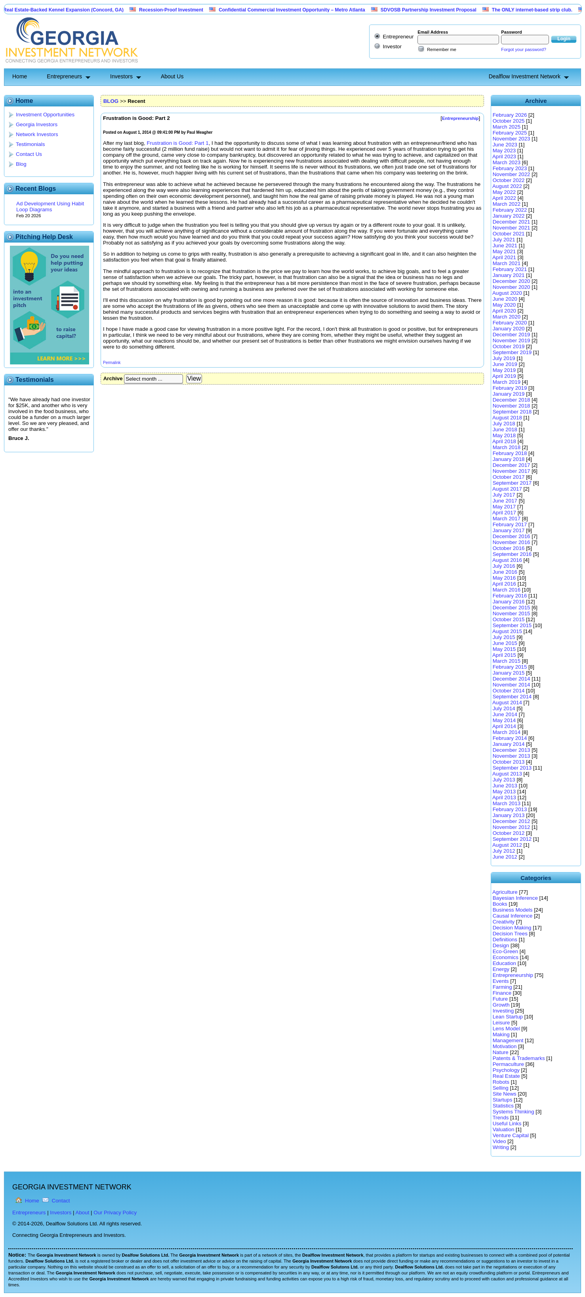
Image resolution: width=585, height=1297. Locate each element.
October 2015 (509, 619)
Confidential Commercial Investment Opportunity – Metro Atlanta (307, 10)
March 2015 (506, 661)
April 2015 (504, 655)
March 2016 (506, 590)
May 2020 (504, 305)
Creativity (504, 922)
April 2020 (504, 311)
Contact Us (29, 154)
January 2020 (509, 329)
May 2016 (504, 578)
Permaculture (508, 1064)
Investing (503, 1011)
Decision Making (512, 928)
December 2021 (511, 222)
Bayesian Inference (515, 898)
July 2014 (504, 708)
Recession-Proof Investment (186, 10)
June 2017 (505, 501)
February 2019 (510, 388)
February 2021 (510, 269)
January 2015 (509, 673)
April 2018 (504, 441)
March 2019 (506, 382)
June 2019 (505, 364)
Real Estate (506, 1076)
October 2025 (509, 121)
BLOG (111, 101)
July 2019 (504, 358)
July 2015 (504, 637)
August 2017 (507, 489)
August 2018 (507, 418)
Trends (500, 1118)
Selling (501, 1088)
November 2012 (511, 827)
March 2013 (506, 803)
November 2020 (511, 287)
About (83, 1212)
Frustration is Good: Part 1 (177, 143)
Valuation (503, 1129)
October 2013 (509, 762)
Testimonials (30, 144)
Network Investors (37, 134)
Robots (501, 1082)
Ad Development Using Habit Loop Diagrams (50, 206)
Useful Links (507, 1123)
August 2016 (507, 560)
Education (504, 963)
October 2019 (509, 346)
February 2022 (510, 210)
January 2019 (509, 394)
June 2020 (505, 299)
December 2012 (511, 821)
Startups (503, 1100)
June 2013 (505, 786)
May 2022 (504, 192)
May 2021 (504, 251)
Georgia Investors (36, 124)
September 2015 (512, 625)
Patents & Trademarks (519, 1058)
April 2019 (504, 376)
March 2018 (506, 447)
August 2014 (507, 702)
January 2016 (509, 602)
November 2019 (511, 340)
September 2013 (512, 768)
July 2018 (504, 424)
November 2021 (511, 228)
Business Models (513, 910)
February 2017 (510, 524)
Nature (501, 1052)
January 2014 (509, 744)
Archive (113, 378)
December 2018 (511, 400)
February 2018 (510, 453)
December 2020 (511, 281)
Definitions (505, 939)
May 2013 (504, 792)
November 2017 (511, 471)
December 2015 (511, 608)
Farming (502, 987)
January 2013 (509, 815)
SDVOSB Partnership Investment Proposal (444, 10)
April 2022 (504, 198)
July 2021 (504, 240)
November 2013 (511, 756)
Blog (21, 164)
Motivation (505, 1046)
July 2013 (504, 780)
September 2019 (512, 352)
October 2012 (509, 833)
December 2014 (511, 679)
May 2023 (504, 151)
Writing (501, 1147)
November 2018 (511, 406)
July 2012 (504, 851)
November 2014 (511, 685)
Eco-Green (505, 951)
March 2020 (506, 317)
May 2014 (504, 720)
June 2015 (505, 643)
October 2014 (509, 691)
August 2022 (507, 186)
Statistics (503, 1106)
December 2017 (511, 465)
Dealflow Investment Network (524, 76)
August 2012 (507, 845)
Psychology (506, 1070)
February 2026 (510, 115)
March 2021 (506, 263)
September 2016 (512, 554)
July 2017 (504, 495)
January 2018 (509, 459)
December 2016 (511, 536)
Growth (501, 1005)
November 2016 (511, 542)
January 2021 (509, 275)
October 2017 (509, 477)
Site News (504, 1094)
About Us (172, 76)
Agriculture (505, 892)
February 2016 (510, 596)
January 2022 (509, 216)
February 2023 (510, 168)
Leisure (501, 1023)
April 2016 (504, 584)
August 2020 (507, 293)
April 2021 (504, 257)
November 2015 (511, 613)
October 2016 (509, 548)
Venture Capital (511, 1135)
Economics (505, 957)
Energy (501, 969)
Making (501, 1034)
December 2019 (511, 335)
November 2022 (511, 174)
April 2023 (504, 156)
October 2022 (509, 180)
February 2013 (510, 809)
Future (500, 999)
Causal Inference (513, 916)
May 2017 (504, 507)
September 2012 (512, 839)
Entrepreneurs (64, 76)
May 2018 (504, 435)
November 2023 (511, 139)
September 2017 (512, 483)
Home (19, 76)
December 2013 (511, 750)
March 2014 (506, 732)
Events (501, 981)
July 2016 (504, 566)
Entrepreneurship (513, 975)
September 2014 (512, 697)
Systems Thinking (513, 1112)
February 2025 (510, 133)
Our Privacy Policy (115, 1212)
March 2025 (506, 127)
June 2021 (505, 245)
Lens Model (506, 1029)
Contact (61, 1201)
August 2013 (507, 774)
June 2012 (505, 857)
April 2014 (504, 726)
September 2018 (512, 412)
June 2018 (505, 429)
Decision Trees (510, 934)
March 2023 (506, 162)
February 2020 (510, 323)
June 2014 (505, 714)
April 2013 (504, 797)
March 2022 (506, 204)
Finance (502, 993)
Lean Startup (508, 1017)
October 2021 (509, 234)
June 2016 (505, 572)
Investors (121, 76)
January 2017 (509, 530)
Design (501, 945)
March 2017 (506, 518)
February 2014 (510, 738)
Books (500, 904)
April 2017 (504, 513)
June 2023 (505, 145)
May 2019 (504, 370)
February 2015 (510, 667)
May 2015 (504, 649)
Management (508, 1040)
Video (499, 1141)
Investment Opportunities (45, 115)
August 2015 (507, 631)
